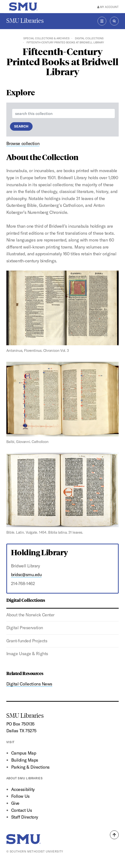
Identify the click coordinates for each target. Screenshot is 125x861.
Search (21, 126)
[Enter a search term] (63, 113)
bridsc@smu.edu (26, 574)
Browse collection (22, 143)
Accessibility (23, 789)
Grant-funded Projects (26, 641)
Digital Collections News (29, 684)
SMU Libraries (25, 20)
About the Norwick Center (30, 615)
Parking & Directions (30, 767)
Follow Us (20, 796)
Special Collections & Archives (46, 38)
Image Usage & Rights (27, 653)
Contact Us (21, 810)
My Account (108, 7)
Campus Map (23, 753)
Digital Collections (89, 38)
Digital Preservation (24, 627)
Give (15, 803)
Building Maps (24, 760)
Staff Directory (24, 817)
